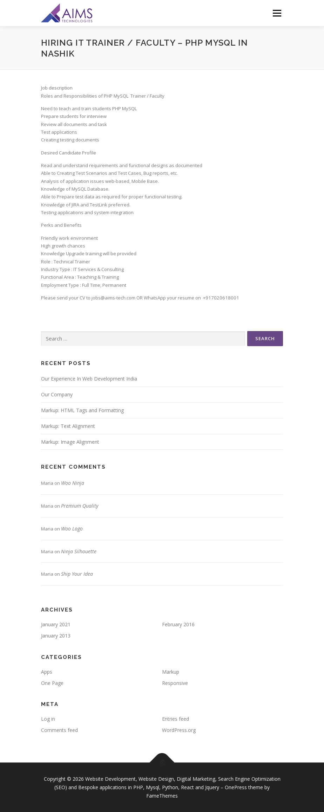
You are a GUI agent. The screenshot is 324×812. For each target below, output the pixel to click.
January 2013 (55, 635)
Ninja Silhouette (78, 551)
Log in (48, 718)
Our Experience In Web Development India (89, 378)
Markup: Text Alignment (68, 426)
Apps (46, 671)
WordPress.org (179, 730)
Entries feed (175, 718)
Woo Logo (72, 528)
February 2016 (178, 624)
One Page (52, 683)
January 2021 (55, 624)
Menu (277, 13)
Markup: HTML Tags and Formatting (82, 410)
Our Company (57, 394)
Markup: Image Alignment (70, 441)
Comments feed (59, 730)
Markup (170, 671)
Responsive (175, 683)
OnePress (236, 787)
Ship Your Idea (77, 573)
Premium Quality (79, 505)
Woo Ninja (72, 483)
